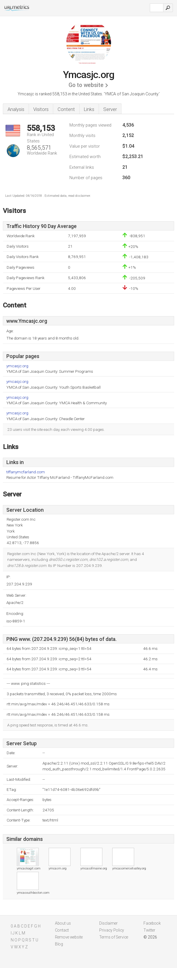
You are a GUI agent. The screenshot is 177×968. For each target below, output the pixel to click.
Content (66, 109)
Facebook (152, 923)
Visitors (41, 109)
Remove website (69, 937)
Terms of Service (113, 937)
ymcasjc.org (17, 366)
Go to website (86, 85)
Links (89, 109)
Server (110, 109)
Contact (62, 930)
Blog (59, 944)
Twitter (149, 930)
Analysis (16, 109)
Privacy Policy (111, 930)
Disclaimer (108, 923)
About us (63, 923)
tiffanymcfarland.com (25, 472)
